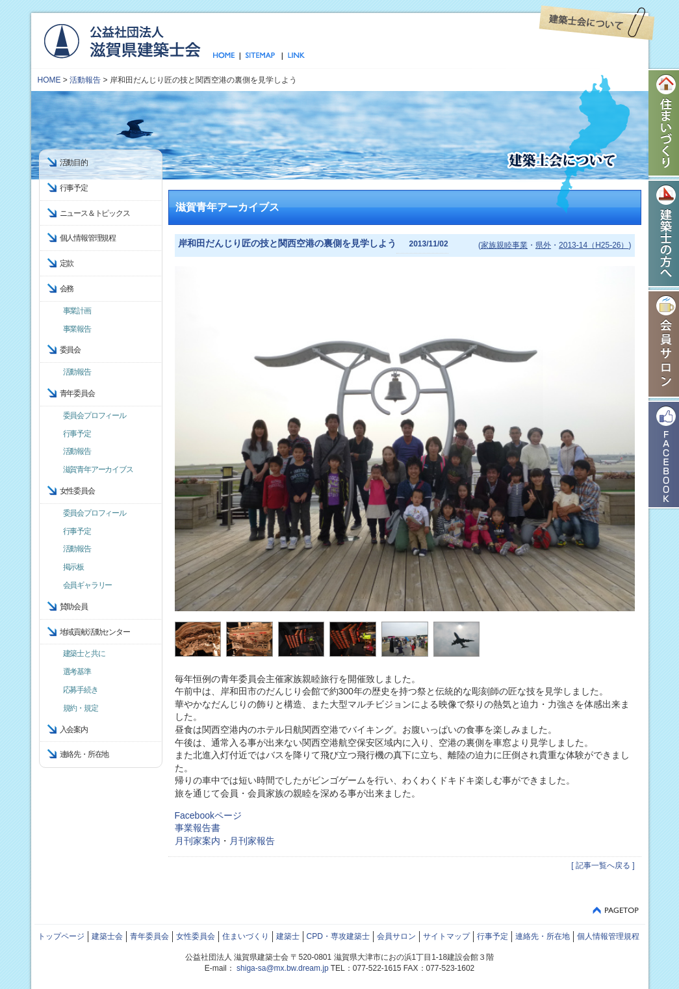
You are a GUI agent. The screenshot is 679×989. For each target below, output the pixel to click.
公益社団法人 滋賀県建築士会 (121, 40)
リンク (293, 56)
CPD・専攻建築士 (338, 936)
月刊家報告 (252, 841)
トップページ (226, 56)
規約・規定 (80, 708)
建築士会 (107, 936)
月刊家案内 (197, 841)
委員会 (70, 349)
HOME (49, 80)
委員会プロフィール (94, 415)
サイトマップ (261, 56)
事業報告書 (197, 828)
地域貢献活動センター (95, 632)
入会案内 (74, 729)
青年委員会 (149, 936)
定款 (67, 263)
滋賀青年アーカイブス (98, 469)
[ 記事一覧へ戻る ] (602, 865)
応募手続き (80, 689)
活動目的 (74, 162)
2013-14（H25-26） (593, 245)
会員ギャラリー (87, 585)
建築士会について (597, 22)
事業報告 (77, 329)
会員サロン (396, 936)
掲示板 (73, 567)
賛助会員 (74, 606)
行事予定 (74, 187)
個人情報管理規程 (88, 238)
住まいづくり (245, 936)
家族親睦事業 (504, 245)
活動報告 (85, 80)
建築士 (288, 936)
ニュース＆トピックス (95, 213)
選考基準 (77, 671)
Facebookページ (208, 815)
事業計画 (77, 310)
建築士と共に (84, 653)
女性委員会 (195, 936)
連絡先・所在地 (84, 754)
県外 (543, 245)
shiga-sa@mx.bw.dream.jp (283, 968)
